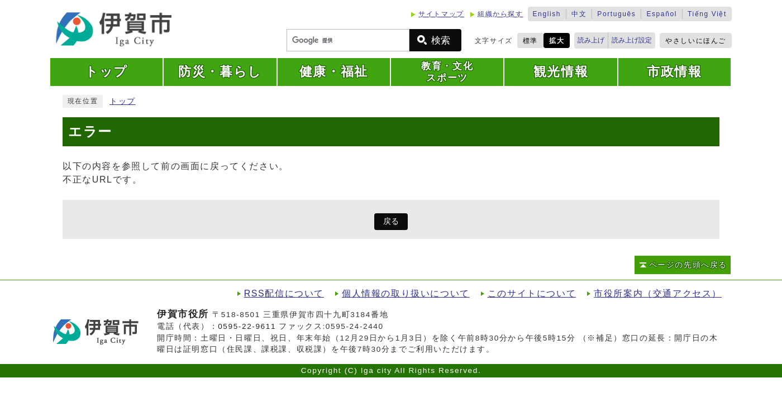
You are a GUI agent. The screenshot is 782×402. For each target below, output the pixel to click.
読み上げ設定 (632, 40)
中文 (578, 14)
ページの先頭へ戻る (688, 265)
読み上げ (591, 40)
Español (661, 14)
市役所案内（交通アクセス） (658, 293)
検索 (440, 40)
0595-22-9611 (247, 326)
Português (616, 14)
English (547, 14)
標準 (530, 41)
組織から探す (500, 14)
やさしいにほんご (695, 41)
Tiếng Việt (707, 14)
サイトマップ (441, 14)
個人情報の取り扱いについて (406, 293)
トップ (122, 101)
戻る (391, 221)
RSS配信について (284, 293)
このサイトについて (532, 293)
